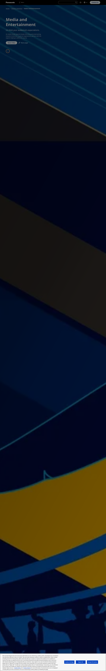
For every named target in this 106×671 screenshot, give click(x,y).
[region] (53, 662)
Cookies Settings (69, 662)
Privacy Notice (27, 668)
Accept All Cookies (92, 662)
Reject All (80, 662)
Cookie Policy (17, 668)
